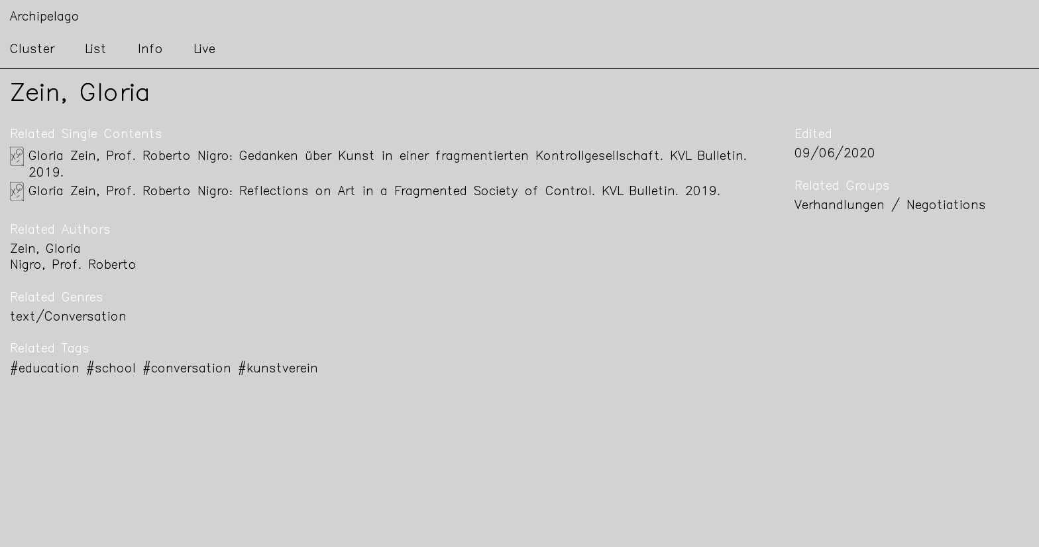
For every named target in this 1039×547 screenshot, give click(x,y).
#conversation (186, 369)
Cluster (32, 50)
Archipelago (45, 17)
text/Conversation (68, 317)
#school (111, 369)
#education (45, 369)
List (96, 50)
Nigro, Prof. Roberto (73, 266)
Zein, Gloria (45, 250)
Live (204, 50)
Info (150, 50)
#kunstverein (278, 369)
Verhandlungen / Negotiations (890, 206)
